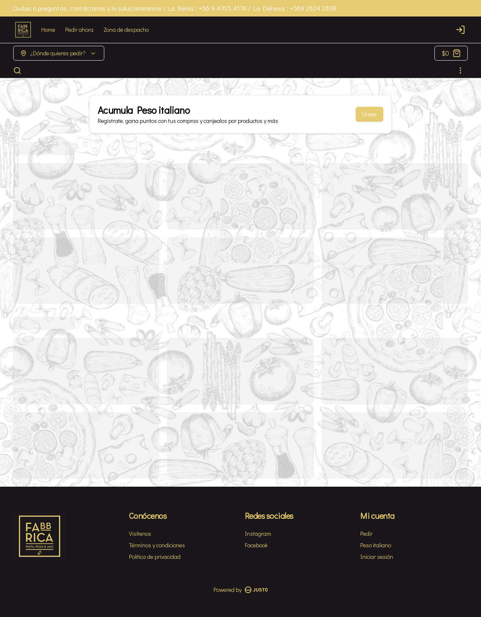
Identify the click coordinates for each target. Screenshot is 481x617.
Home (48, 29)
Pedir (366, 533)
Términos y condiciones (157, 545)
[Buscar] (17, 70)
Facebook (256, 545)
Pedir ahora (79, 29)
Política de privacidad (155, 556)
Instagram (258, 533)
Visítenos (140, 533)
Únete (369, 114)
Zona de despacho (126, 29)
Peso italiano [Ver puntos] (375, 545)
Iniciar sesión (376, 556)
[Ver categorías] (460, 70)
